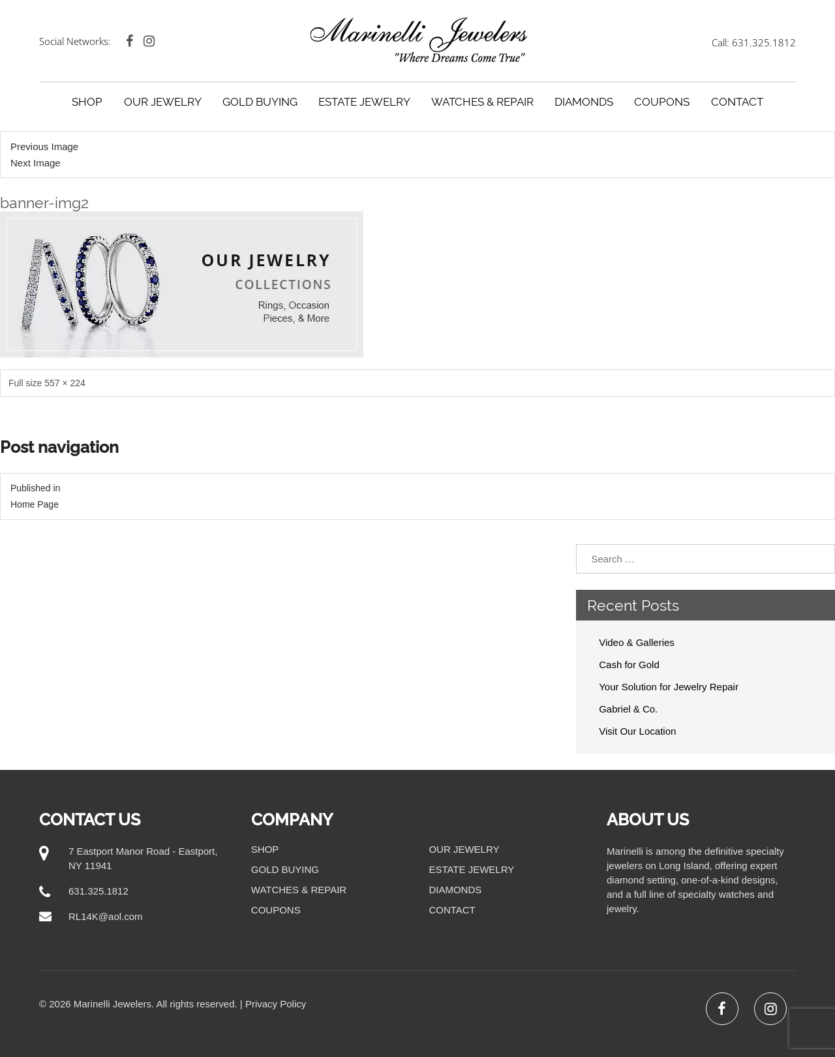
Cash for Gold (629, 664)
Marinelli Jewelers (112, 1003)
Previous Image (44, 146)
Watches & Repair (482, 101)
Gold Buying (259, 101)
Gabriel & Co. (628, 708)
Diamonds (583, 101)
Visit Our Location (637, 731)
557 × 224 (64, 383)
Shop (87, 101)
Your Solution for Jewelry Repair (668, 686)
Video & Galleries (637, 642)
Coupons (662, 101)
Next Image (35, 162)
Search (815, 559)
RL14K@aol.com (105, 916)
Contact (737, 101)
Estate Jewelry (364, 101)
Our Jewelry (163, 101)
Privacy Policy (275, 1003)
